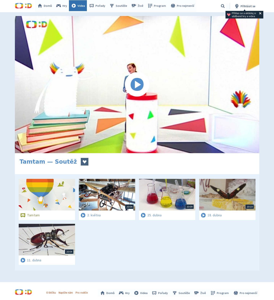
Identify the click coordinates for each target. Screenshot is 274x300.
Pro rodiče (82, 292)
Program (157, 6)
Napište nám (66, 292)
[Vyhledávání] (223, 6)
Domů (45, 6)
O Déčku (51, 292)
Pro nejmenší (183, 6)
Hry (62, 6)
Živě (138, 6)
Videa (79, 6)
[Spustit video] (137, 84)
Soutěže (119, 6)
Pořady (98, 6)
